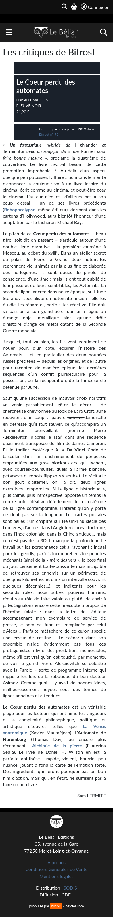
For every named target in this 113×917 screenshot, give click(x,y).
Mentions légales (56, 876)
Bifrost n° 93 (49, 134)
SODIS (70, 887)
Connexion (95, 7)
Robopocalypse (19, 209)
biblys (55, 906)
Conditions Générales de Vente (56, 869)
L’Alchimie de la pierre (56, 745)
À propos (56, 862)
